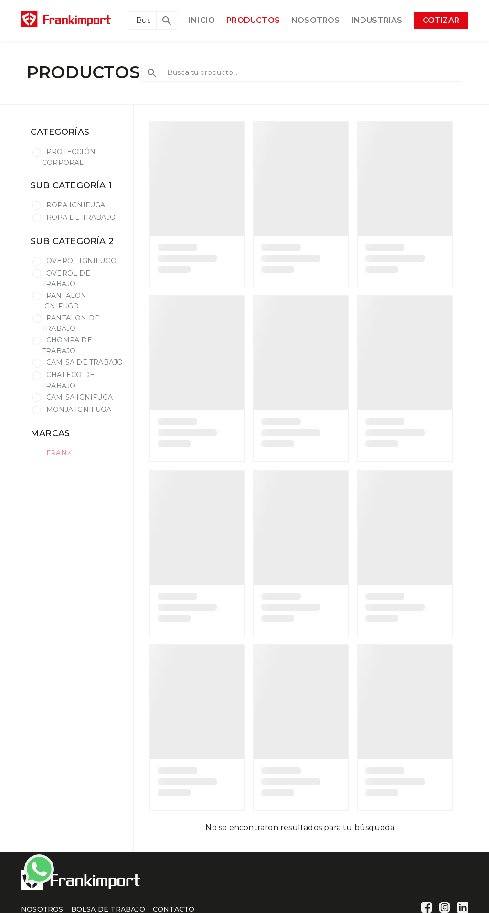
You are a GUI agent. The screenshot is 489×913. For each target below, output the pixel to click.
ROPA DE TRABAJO (81, 217)
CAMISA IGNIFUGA (79, 397)
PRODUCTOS (253, 20)
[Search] (143, 20)
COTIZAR (441, 20)
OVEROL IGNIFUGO (81, 260)
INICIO (202, 20)
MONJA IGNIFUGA (78, 409)
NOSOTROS (315, 20)
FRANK (59, 453)
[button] (166, 20)
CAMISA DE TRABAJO (84, 362)
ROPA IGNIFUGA (76, 205)
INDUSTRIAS (377, 20)
